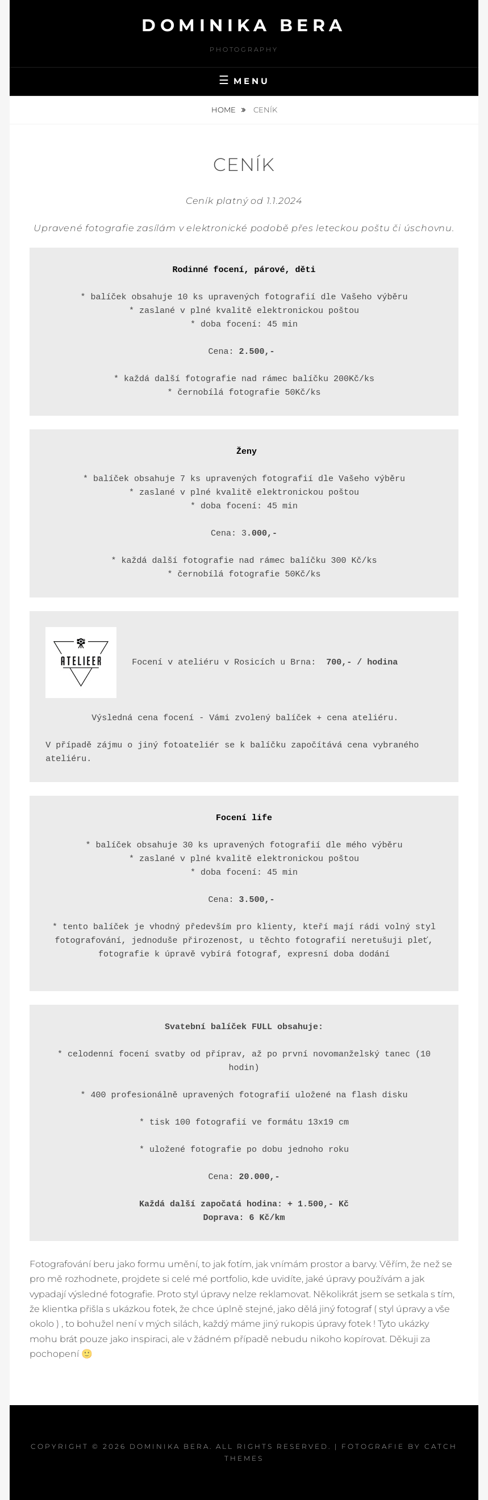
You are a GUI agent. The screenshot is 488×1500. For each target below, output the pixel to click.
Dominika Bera (244, 25)
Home (224, 109)
